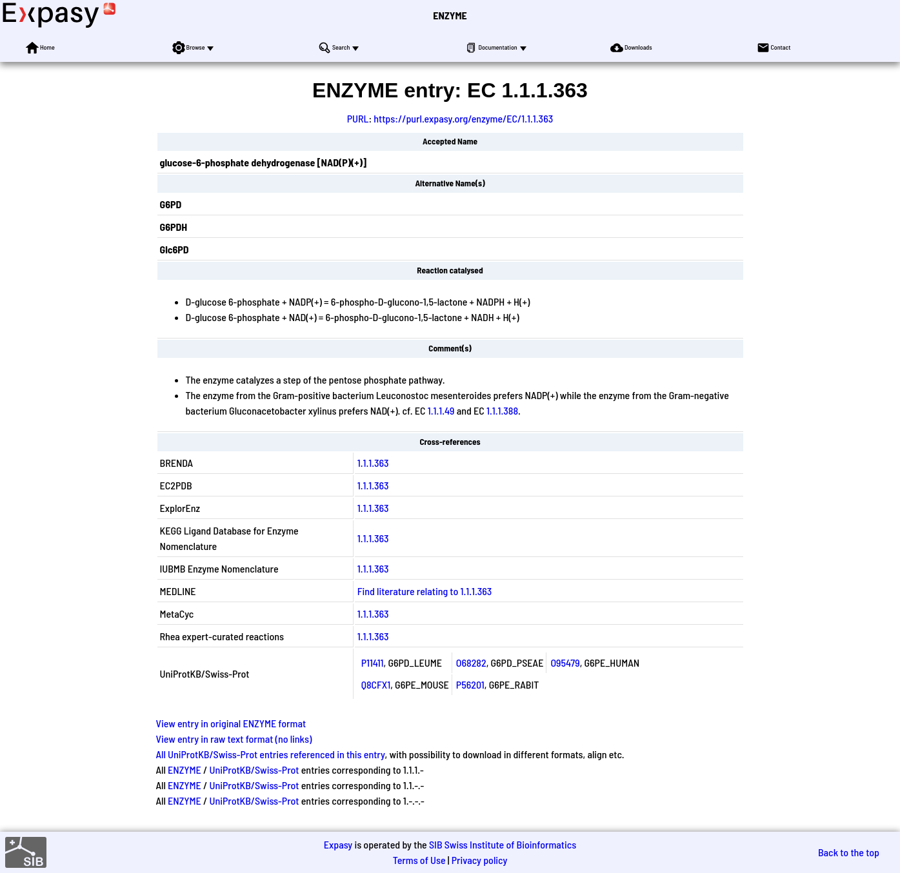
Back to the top (848, 852)
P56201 (470, 684)
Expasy (338, 844)
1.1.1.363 (373, 462)
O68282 (471, 662)
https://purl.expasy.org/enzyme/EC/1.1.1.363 (463, 118)
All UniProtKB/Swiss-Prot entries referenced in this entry (270, 754)
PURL (358, 118)
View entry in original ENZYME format (231, 723)
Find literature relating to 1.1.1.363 (424, 591)
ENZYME (449, 15)
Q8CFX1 (376, 684)
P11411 (372, 662)
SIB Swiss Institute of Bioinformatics (502, 844)
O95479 (564, 662)
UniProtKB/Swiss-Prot (254, 769)
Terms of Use (419, 860)
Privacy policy (480, 860)
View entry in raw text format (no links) (234, 738)
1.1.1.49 (441, 410)
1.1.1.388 (502, 410)
